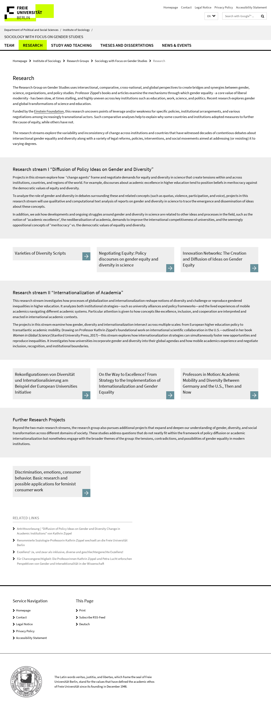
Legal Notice (203, 7)
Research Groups (78, 61)
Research (33, 45)
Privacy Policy (223, 7)
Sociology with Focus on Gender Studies (43, 36)
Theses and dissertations (126, 45)
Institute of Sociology (78, 29)
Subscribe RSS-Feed (92, 617)
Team (9, 45)
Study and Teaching (71, 45)
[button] (211, 16)
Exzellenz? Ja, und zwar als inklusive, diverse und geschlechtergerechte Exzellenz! (70, 552)
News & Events (176, 45)
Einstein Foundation (49, 111)
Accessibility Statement (251, 7)
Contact (186, 7)
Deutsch (84, 624)
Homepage (170, 7)
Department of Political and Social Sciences (32, 29)
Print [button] (82, 610)
